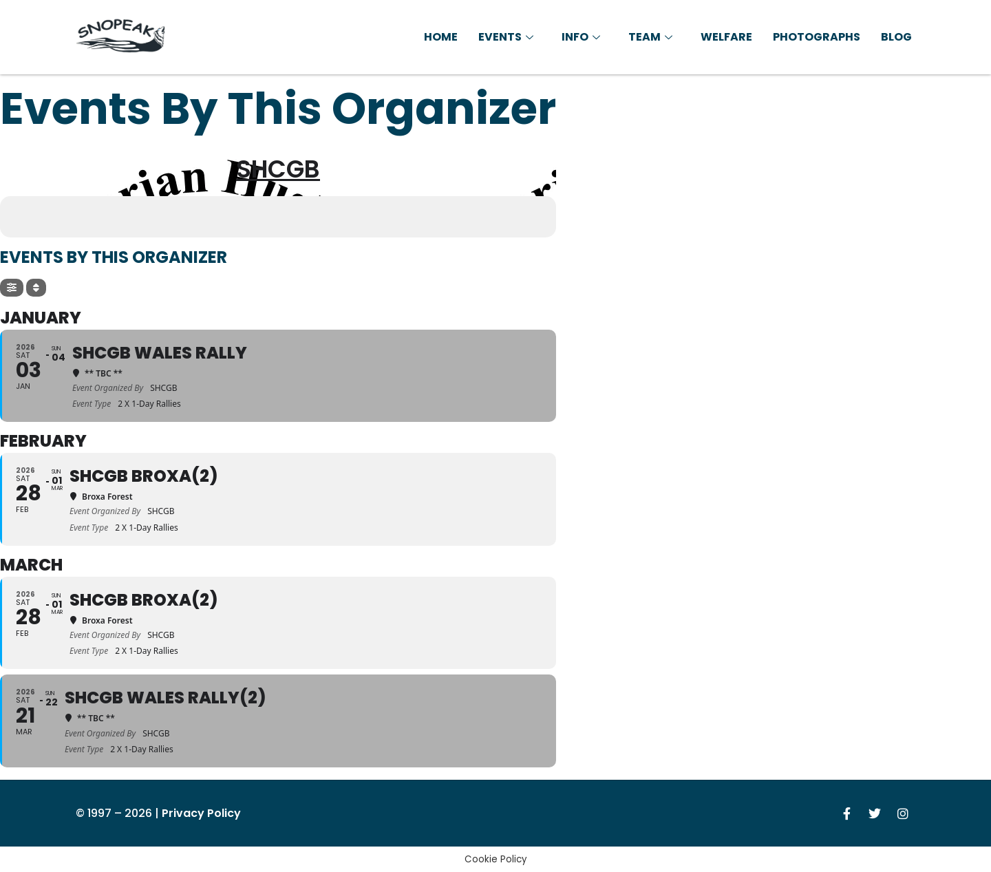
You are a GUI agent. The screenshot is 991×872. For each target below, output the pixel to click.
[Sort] (36, 288)
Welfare (726, 37)
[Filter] (11, 288)
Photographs (816, 37)
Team (652, 37)
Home (441, 37)
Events (507, 37)
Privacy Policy (201, 813)
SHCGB (278, 169)
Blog (896, 37)
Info (583, 37)
